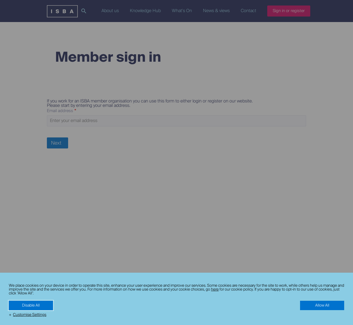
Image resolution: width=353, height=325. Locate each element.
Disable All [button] (31, 305)
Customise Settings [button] (29, 315)
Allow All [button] (322, 305)
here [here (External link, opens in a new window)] (215, 289)
